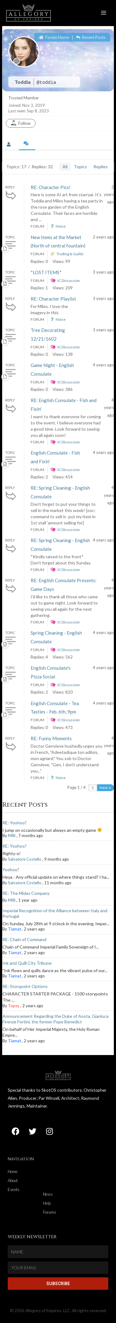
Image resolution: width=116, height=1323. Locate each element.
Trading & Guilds (70, 253)
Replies (100, 166)
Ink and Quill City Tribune (27, 963)
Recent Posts (90, 37)
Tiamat (14, 929)
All (64, 166)
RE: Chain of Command (24, 939)
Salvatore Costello (24, 859)
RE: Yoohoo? (14, 822)
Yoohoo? (10, 869)
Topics (80, 166)
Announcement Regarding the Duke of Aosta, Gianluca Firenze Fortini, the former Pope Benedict (55, 1018)
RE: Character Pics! (51, 187)
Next (105, 787)
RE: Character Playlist (53, 298)
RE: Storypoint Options (25, 986)
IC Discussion (69, 280)
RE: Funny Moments (51, 738)
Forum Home (54, 37)
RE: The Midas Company (25, 893)
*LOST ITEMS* (46, 272)
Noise (61, 226)
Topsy (13, 1005)
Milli (11, 835)
